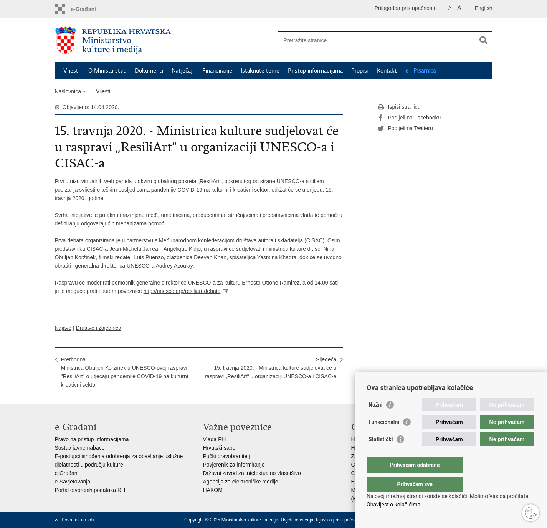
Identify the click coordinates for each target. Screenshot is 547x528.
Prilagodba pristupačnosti (405, 8)
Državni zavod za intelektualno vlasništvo (252, 473)
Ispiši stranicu (399, 107)
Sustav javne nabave (80, 448)
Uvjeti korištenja (297, 520)
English (483, 8)
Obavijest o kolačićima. (394, 505)
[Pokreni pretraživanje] (483, 40)
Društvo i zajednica (98, 328)
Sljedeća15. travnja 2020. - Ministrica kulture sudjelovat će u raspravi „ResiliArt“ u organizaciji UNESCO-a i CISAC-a (270, 367)
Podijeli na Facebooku (409, 117)
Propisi (360, 70)
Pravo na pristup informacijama (92, 439)
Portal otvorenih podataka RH (90, 490)
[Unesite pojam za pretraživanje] (377, 40)
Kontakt (387, 70)
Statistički (381, 455)
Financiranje (217, 70)
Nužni (375, 420)
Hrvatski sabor (220, 448)
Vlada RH (214, 439)
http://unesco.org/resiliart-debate (182, 291)
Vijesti (71, 70)
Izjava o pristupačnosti (339, 520)
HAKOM (213, 490)
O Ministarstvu (107, 70)
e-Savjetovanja (73, 481)
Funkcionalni (384, 437)
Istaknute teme (260, 70)
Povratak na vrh (78, 520)
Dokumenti (149, 70)
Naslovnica (68, 91)
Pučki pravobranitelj (226, 456)
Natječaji (183, 70)
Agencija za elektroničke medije (240, 481)
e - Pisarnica (420, 70)
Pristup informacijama (315, 70)
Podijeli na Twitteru (405, 128)
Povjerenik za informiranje (234, 465)
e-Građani (67, 473)
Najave (63, 328)
